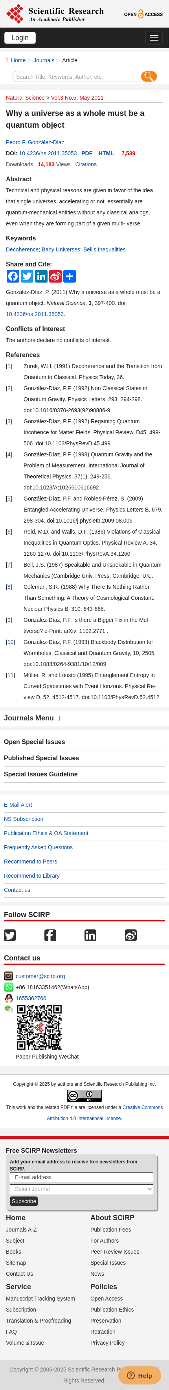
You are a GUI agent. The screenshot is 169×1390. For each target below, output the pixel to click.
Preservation (105, 1320)
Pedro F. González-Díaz (35, 142)
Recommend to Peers (30, 861)
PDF (86, 153)
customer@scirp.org (40, 976)
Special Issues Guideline (41, 774)
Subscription (21, 1309)
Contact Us (19, 1274)
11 (10, 675)
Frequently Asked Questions (38, 847)
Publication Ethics (112, 1309)
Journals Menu (32, 718)
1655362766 (31, 998)
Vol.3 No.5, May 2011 (77, 98)
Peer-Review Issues (115, 1252)
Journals (43, 60)
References (23, 355)
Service (18, 1287)
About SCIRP (112, 1218)
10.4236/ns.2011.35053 (48, 153)
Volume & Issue (25, 1343)
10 (10, 642)
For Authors (104, 1240)
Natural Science (25, 98)
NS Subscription (23, 819)
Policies (103, 1287)
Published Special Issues (41, 758)
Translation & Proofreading (38, 1320)
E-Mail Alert (18, 805)
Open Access (106, 1298)
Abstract (18, 179)
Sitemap (16, 1263)
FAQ (11, 1332)
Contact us (17, 890)
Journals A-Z (21, 1229)
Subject (15, 1240)
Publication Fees (110, 1229)
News (97, 1274)
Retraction (103, 1332)
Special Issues (108, 1263)
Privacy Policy (107, 1343)
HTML (106, 153)
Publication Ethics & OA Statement (46, 833)
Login (20, 38)
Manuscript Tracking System (40, 1298)
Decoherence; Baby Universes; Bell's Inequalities (66, 249)
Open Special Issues (34, 742)
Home (18, 60)
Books (13, 1252)
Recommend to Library (32, 876)
